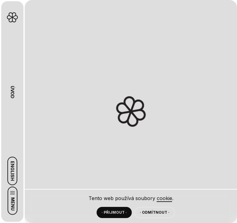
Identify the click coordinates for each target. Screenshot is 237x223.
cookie (164, 198)
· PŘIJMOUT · (114, 212)
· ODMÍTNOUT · (154, 212)
